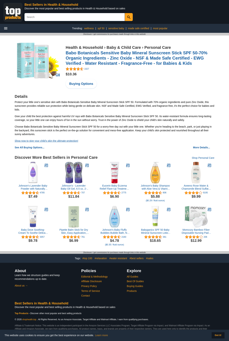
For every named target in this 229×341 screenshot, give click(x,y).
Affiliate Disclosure (91, 281)
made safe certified (138, 28)
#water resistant (118, 258)
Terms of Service (90, 291)
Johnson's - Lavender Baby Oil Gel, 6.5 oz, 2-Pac (74, 187)
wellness (89, 28)
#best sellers (137, 258)
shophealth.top (29, 319)
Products (132, 291)
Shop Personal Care (203, 157)
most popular (160, 28)
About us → (21, 285)
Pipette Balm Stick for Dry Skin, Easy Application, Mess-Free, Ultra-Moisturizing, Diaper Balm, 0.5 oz (73, 231)
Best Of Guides (135, 281)
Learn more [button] (101, 335)
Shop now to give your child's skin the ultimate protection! (46, 140)
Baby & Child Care (124, 47)
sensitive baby (116, 28)
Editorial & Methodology (94, 276)
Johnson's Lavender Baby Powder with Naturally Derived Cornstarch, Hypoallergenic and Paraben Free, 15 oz (33, 187)
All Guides (132, 276)
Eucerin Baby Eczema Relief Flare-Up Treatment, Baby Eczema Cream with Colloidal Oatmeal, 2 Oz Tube (114, 187)
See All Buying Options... (29, 147)
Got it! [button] (218, 335)
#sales (149, 258)
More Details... (201, 147)
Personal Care (157, 47)
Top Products (22, 313)
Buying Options (81, 84)
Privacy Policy (89, 286)
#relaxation (101, 258)
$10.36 (71, 74)
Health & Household (84, 47)
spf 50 (101, 28)
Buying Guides (135, 286)
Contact (85, 295)
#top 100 (87, 258)
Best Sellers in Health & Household (51, 4)
